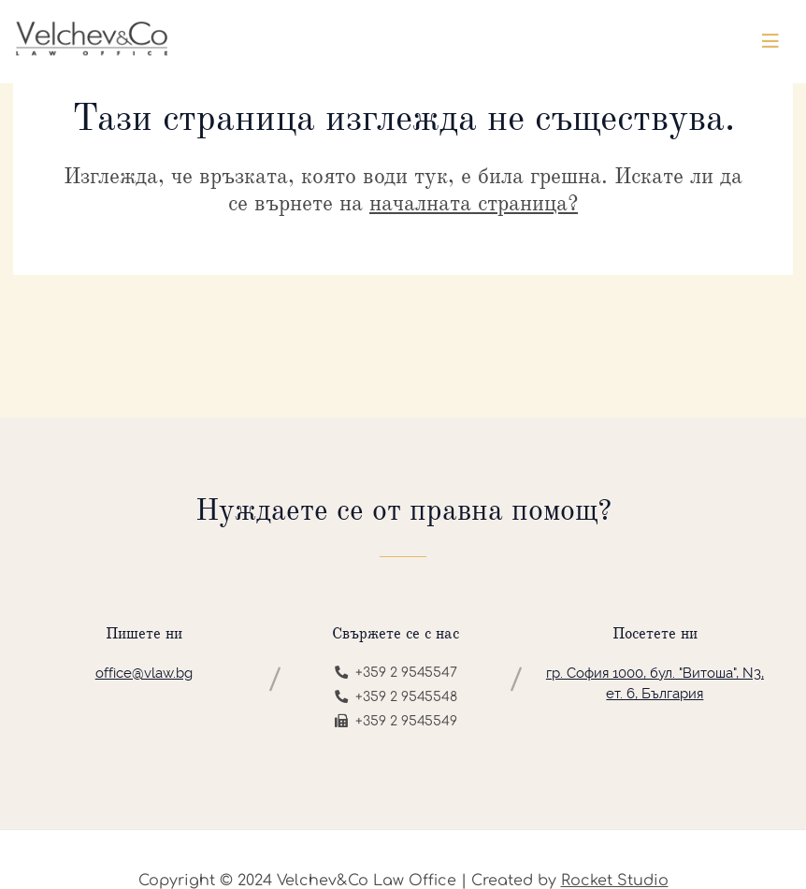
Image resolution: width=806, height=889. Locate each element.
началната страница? (473, 203)
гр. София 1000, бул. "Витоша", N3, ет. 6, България (655, 684)
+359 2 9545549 (396, 721)
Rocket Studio (615, 880)
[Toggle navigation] (770, 42)
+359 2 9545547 (396, 673)
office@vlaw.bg (144, 673)
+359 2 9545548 (396, 697)
